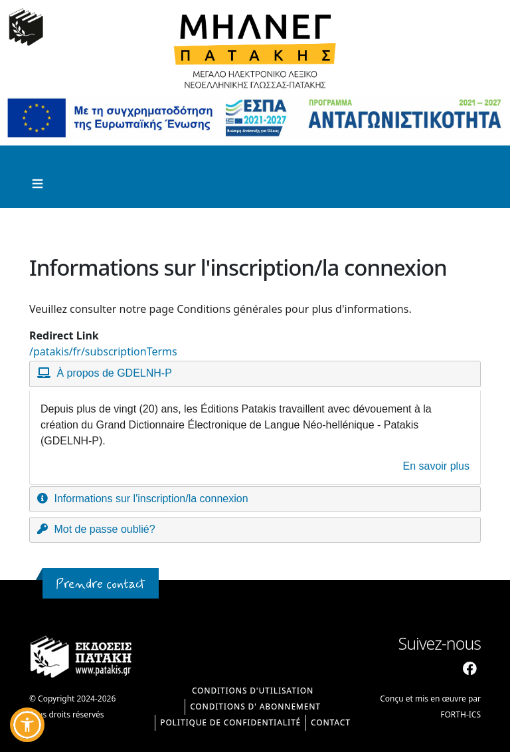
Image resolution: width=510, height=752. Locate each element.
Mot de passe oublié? (104, 529)
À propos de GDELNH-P (113, 373)
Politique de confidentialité (230, 722)
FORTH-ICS (460, 714)
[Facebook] (470, 669)
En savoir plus (436, 466)
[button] (27, 725)
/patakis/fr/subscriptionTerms (103, 351)
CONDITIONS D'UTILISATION (252, 690)
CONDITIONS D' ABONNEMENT (255, 706)
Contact (331, 722)
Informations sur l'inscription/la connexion (151, 498)
